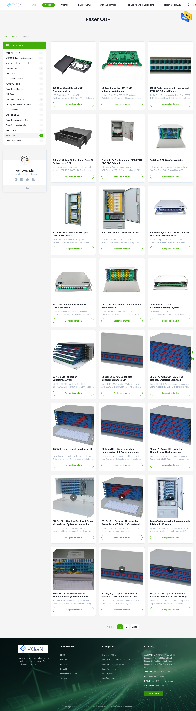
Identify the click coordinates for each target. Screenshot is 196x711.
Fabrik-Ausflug (84, 5)
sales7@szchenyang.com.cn (164, 681)
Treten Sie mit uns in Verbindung (139, 5)
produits (63, 664)
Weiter (134, 627)
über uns (64, 660)
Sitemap (63, 678)
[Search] (188, 4)
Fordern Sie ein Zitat (172, 5)
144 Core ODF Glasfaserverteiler (166, 160)
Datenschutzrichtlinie (69, 674)
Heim (5, 37)
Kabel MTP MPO (109, 655)
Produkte (48, 5)
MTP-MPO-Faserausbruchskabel (116, 660)
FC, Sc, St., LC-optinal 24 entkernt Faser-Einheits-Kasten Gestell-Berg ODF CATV (168, 596)
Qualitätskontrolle (108, 5)
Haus (33, 5)
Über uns (65, 5)
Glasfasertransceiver (111, 678)
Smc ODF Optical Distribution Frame (120, 232)
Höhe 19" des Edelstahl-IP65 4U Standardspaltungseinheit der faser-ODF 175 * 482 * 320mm (71, 596)
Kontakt (63, 669)
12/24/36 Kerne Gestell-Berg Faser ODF (73, 449)
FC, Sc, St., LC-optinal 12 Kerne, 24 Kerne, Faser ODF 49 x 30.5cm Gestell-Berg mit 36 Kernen (121, 524)
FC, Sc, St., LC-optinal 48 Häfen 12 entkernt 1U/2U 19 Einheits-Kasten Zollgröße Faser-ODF (119, 596)
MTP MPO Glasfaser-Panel (113, 664)
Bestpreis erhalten (73, 104)
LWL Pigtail (107, 674)
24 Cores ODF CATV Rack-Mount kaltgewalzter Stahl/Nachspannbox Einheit (119, 452)
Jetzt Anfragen (154, 693)
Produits (14, 37)
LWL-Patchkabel (109, 669)
